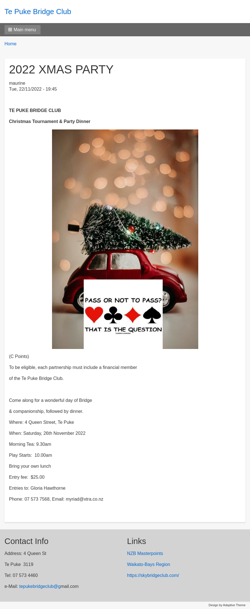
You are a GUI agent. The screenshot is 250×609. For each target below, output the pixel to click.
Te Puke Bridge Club (37, 11)
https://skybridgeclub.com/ (153, 575)
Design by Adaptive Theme (227, 605)
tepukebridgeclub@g (39, 586)
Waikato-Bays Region (148, 564)
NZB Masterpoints (145, 553)
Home (10, 43)
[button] (22, 29)
